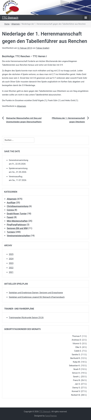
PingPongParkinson (16, 224)
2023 (11, 263)
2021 (11, 272)
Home (7, 24)
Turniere (11, 232)
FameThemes (51, 416)
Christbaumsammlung (17, 206)
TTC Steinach (10, 17)
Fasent (10, 217)
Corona (10, 210)
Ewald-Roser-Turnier (17, 213)
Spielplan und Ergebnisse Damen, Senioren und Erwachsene (36, 292)
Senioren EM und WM (17, 228)
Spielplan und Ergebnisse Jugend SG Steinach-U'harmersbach (37, 297)
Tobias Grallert (42, 48)
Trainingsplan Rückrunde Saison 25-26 (26, 317)
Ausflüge (11, 202)
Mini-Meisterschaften (17, 221)
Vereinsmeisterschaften (18, 235)
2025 (11, 254)
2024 (11, 258)
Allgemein (15, 24)
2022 (11, 267)
